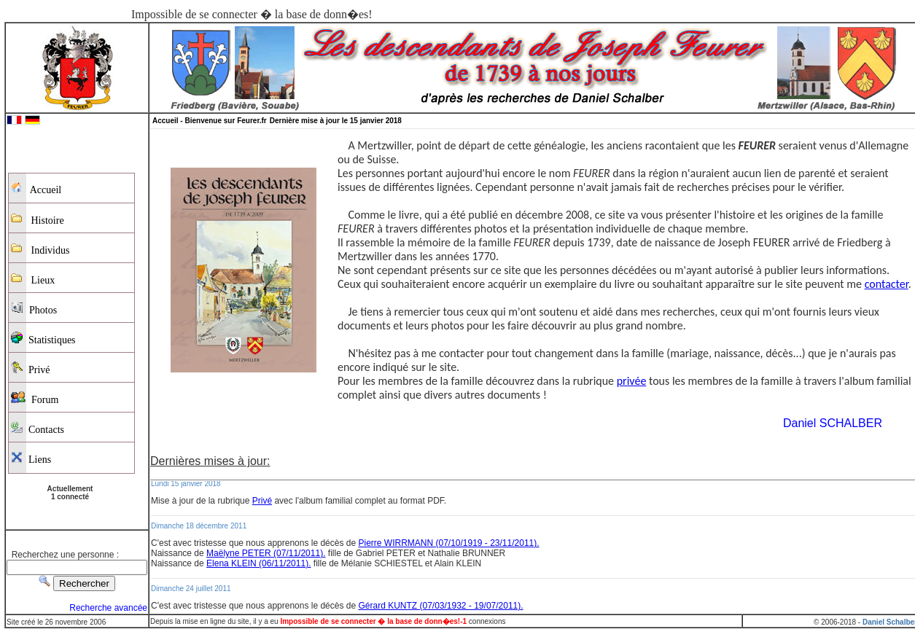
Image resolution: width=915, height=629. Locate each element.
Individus (40, 249)
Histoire (37, 219)
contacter (886, 284)
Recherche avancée (108, 608)
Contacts (37, 428)
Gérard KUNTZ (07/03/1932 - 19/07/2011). (440, 606)
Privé (30, 368)
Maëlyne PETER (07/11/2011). (265, 553)
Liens (31, 458)
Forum (34, 398)
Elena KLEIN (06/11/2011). (258, 563)
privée (632, 381)
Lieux (33, 279)
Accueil (36, 188)
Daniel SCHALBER (832, 423)
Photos (34, 309)
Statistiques (43, 338)
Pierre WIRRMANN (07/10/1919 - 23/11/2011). (448, 543)
